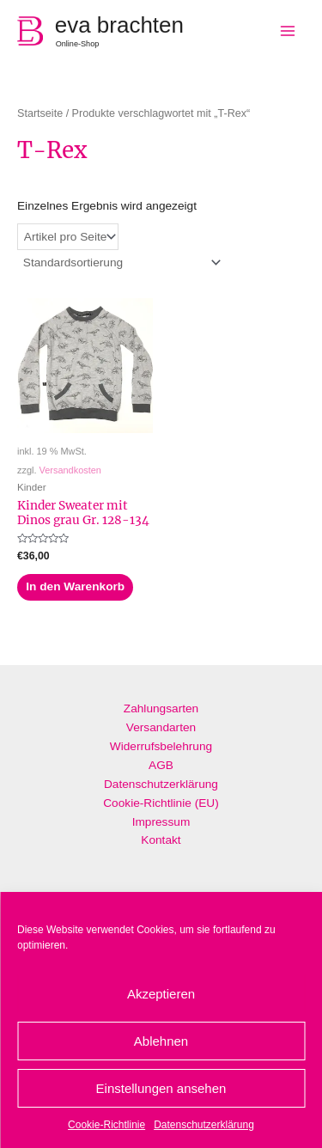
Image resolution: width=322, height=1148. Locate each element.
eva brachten (119, 25)
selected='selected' (67, 236)
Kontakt (160, 840)
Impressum (161, 821)
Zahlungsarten (161, 708)
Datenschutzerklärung (204, 1125)
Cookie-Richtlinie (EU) (160, 803)
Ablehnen (161, 1041)
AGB (161, 765)
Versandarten (161, 727)
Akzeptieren (161, 993)
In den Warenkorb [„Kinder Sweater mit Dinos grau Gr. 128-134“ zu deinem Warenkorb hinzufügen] (75, 586)
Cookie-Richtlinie (106, 1125)
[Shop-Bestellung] (121, 262)
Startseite (40, 113)
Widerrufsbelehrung (161, 746)
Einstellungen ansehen (161, 1088)
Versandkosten (70, 470)
